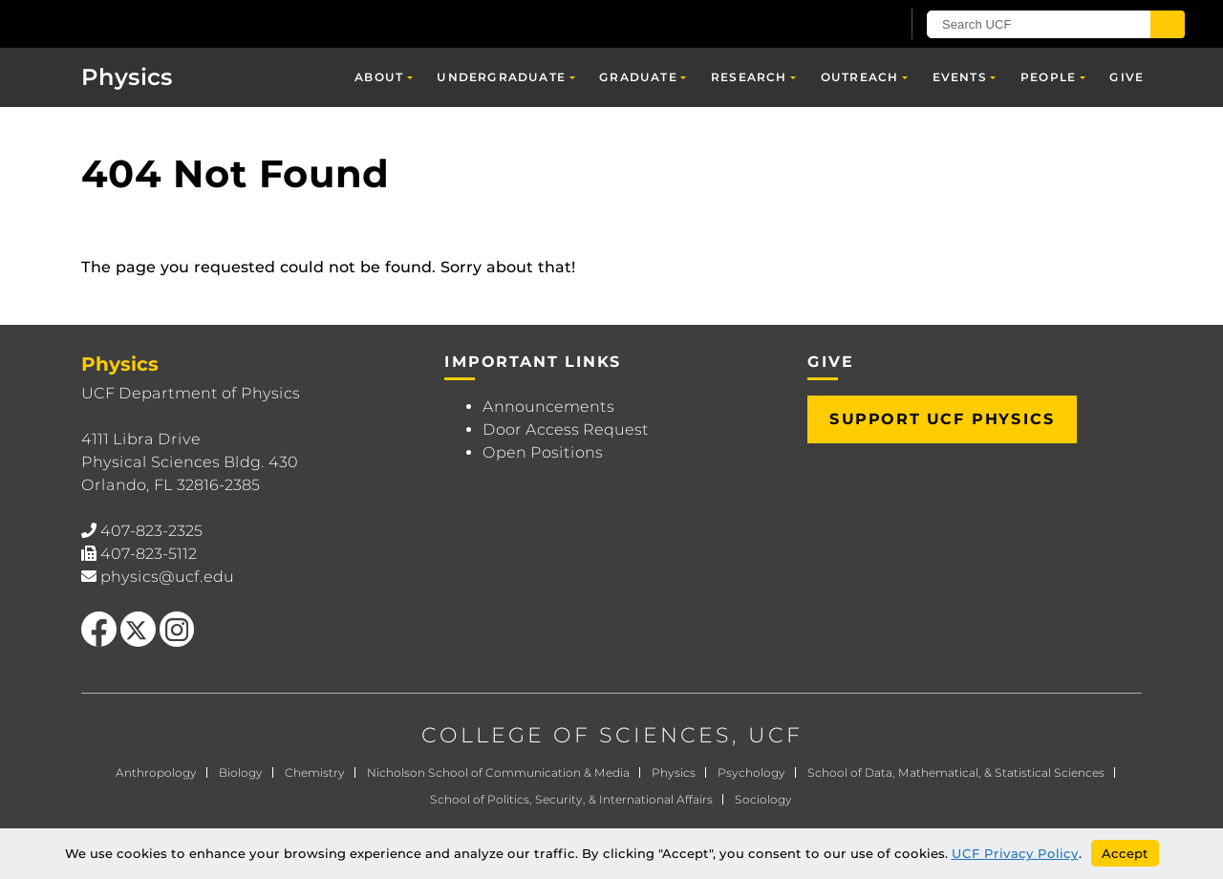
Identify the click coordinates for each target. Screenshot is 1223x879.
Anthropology (156, 772)
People (1048, 77)
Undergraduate (501, 77)
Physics (127, 77)
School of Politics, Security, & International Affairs (571, 799)
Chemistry (315, 772)
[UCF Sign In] (838, 25)
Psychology (751, 772)
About (378, 77)
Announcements (548, 406)
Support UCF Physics (942, 419)
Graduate (638, 77)
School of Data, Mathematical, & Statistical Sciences (956, 772)
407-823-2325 (151, 531)
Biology (241, 772)
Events (960, 77)
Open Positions (543, 452)
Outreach (860, 77)
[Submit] (1167, 24)
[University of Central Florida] (192, 23)
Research (749, 77)
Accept (1125, 853)
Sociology (763, 799)
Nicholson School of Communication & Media (498, 772)
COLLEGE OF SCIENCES (576, 735)
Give (1126, 77)
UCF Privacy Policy (1015, 853)
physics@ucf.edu (167, 577)
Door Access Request (566, 429)
